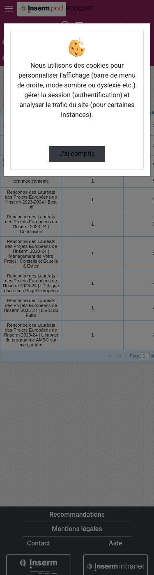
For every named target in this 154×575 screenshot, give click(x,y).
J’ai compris (76, 154)
